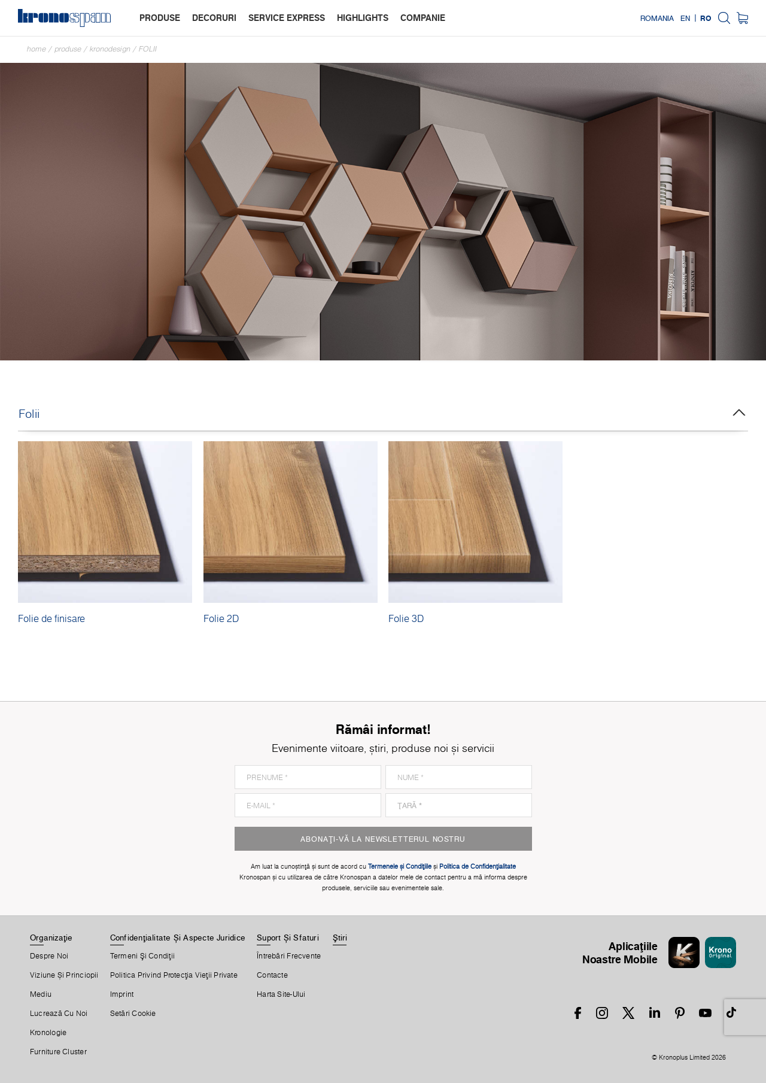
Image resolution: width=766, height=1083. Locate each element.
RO (706, 18)
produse (159, 17)
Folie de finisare (51, 618)
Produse (67, 49)
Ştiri (340, 938)
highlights (362, 17)
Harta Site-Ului (281, 994)
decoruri (214, 17)
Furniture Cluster (58, 1052)
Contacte (272, 975)
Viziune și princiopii (64, 975)
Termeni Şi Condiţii (142, 956)
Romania (657, 18)
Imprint (122, 994)
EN (685, 18)
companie (422, 17)
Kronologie (48, 1033)
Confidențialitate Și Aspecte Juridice (177, 938)
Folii (148, 49)
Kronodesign (110, 49)
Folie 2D (221, 618)
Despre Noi (49, 956)
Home (36, 49)
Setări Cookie (133, 1013)
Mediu (40, 994)
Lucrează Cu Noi (58, 1013)
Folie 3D (406, 618)
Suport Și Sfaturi (288, 938)
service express (286, 17)
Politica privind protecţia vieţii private (174, 975)
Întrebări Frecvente (289, 956)
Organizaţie (51, 938)
